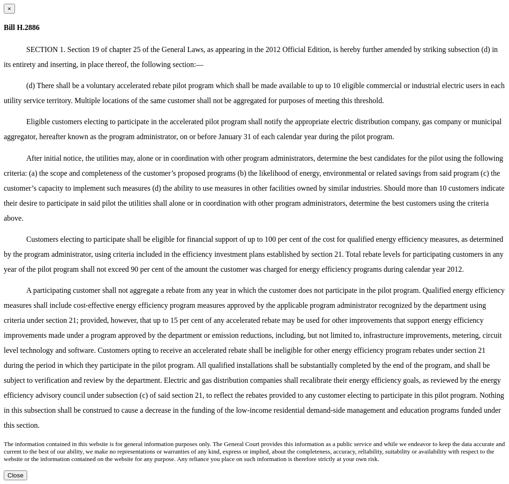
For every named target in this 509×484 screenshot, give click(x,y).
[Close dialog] (9, 9)
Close (15, 475)
